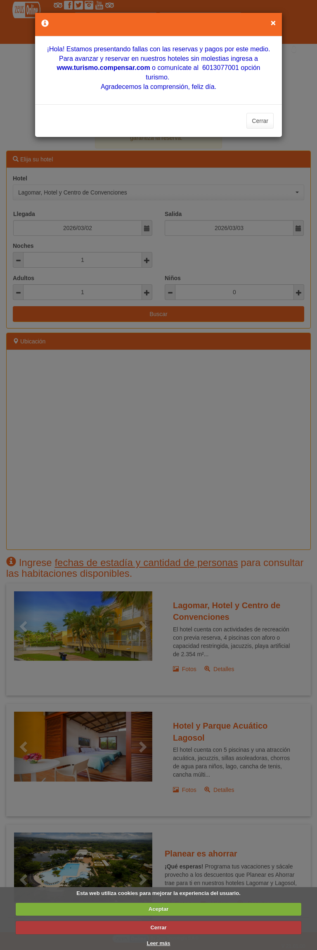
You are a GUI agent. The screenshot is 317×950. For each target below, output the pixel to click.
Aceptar (158, 909)
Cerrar (260, 121)
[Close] (273, 22)
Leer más (158, 943)
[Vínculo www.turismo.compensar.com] (103, 67)
